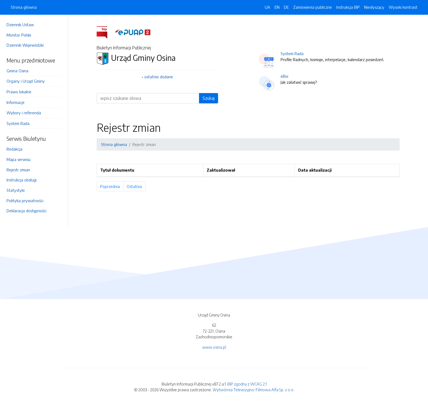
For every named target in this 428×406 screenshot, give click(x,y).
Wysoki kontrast (403, 7)
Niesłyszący (374, 7)
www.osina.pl (214, 347)
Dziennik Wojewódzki (25, 45)
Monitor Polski (19, 34)
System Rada (18, 123)
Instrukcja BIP (348, 7)
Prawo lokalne (19, 91)
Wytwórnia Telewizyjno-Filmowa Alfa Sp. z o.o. (253, 389)
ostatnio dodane (158, 76)
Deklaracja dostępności (26, 210)
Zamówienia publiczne (312, 7)
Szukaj (209, 98)
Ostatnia (136, 186)
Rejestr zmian (18, 169)
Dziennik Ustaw (20, 24)
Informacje (16, 102)
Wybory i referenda (24, 112)
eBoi (284, 76)
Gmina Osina (17, 70)
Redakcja (14, 149)
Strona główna (24, 7)
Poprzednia (111, 186)
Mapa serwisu (19, 159)
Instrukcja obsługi (22, 179)
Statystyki (16, 190)
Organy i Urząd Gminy (26, 81)
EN (277, 7)
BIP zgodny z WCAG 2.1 (247, 383)
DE (286, 7)
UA (267, 7)
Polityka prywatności (25, 200)
